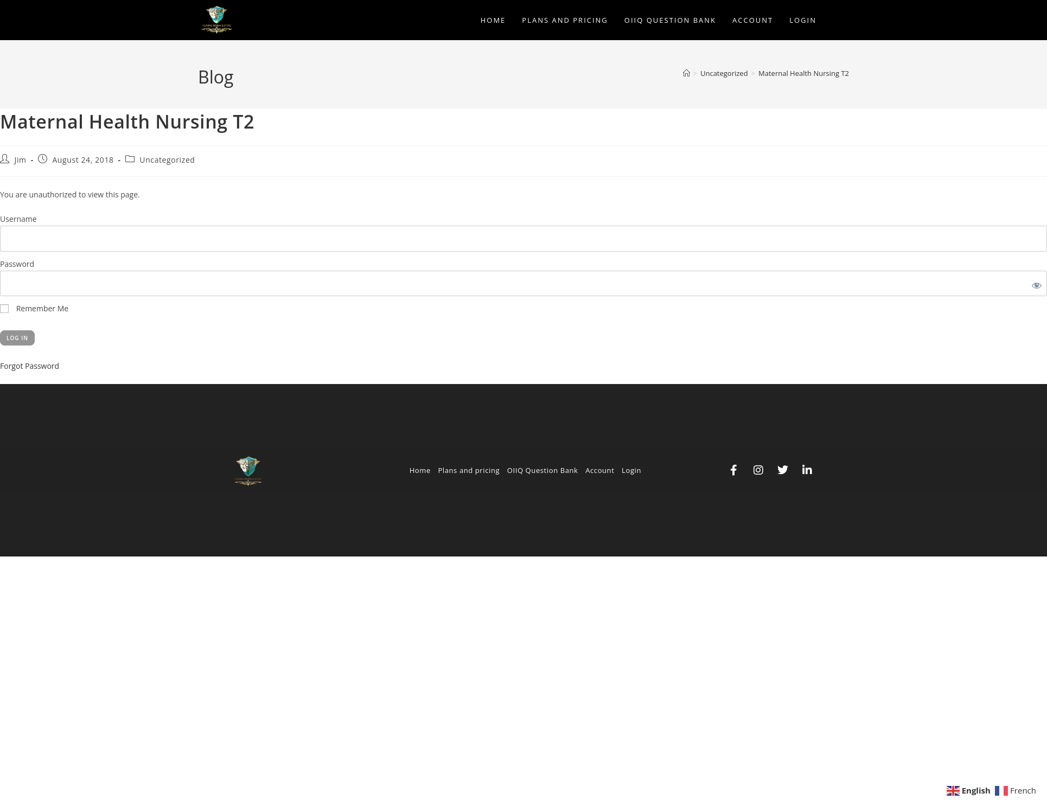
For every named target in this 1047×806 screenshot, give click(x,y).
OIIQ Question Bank (542, 470)
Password (17, 264)
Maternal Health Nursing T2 (803, 73)
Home (420, 470)
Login (631, 470)
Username (18, 219)
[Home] (686, 73)
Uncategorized (167, 160)
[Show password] (1034, 283)
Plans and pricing (469, 470)
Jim (21, 160)
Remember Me (34, 308)
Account (599, 470)
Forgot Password (29, 366)
